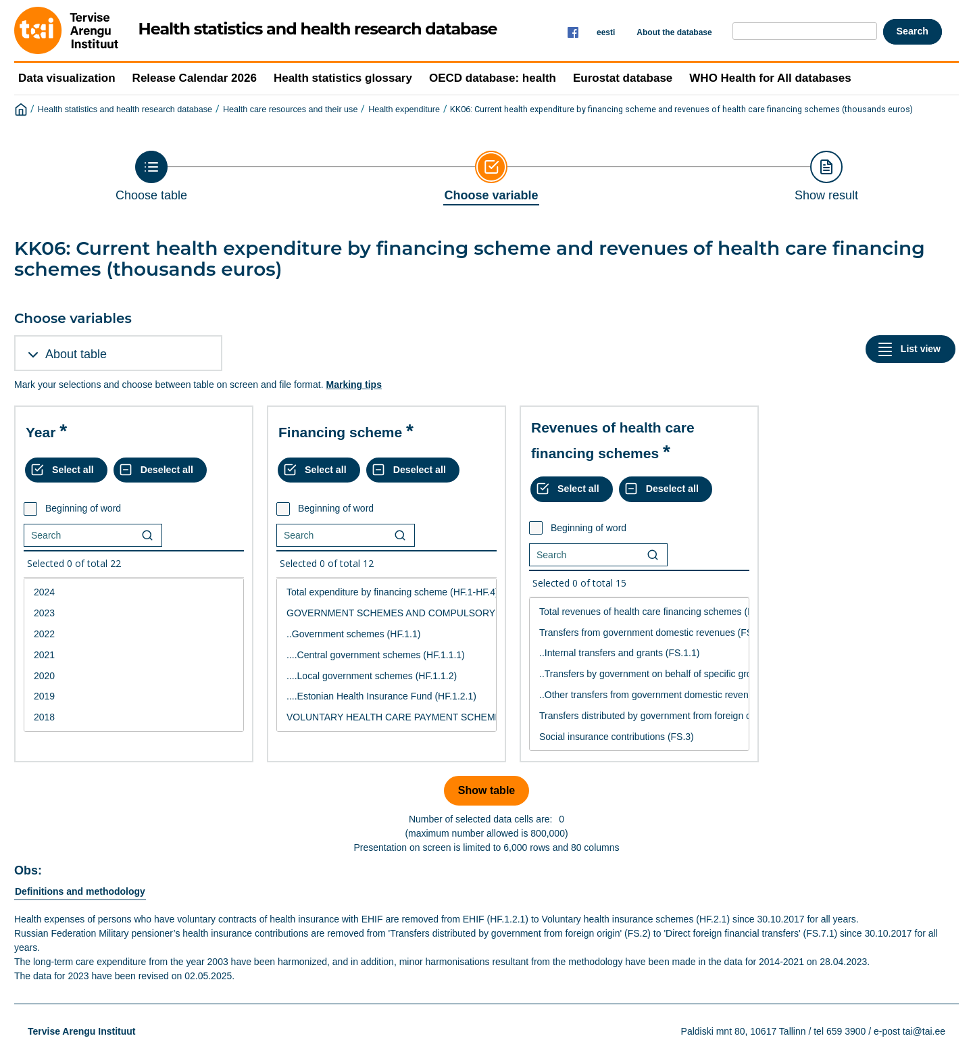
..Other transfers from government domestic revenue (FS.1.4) (639, 695)
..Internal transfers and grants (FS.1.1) (639, 653)
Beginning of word (83, 508)
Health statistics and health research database (125, 109)
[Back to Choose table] (151, 176)
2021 (134, 655)
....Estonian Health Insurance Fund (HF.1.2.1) (386, 696)
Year (40, 432)
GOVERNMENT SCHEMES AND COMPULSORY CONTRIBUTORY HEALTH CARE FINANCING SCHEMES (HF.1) (386, 613)
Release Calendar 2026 (194, 78)
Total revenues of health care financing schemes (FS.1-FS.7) (639, 611)
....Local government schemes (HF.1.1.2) (386, 676)
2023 (134, 613)
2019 (134, 696)
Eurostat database (622, 78)
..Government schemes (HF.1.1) (386, 634)
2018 (134, 717)
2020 (134, 676)
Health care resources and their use (290, 109)
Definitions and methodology (80, 891)
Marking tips (353, 384)
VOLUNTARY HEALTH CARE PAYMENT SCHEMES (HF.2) (386, 717)
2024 (134, 592)
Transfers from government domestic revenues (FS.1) (639, 632)
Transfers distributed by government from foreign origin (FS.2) (639, 716)
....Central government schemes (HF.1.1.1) (386, 655)
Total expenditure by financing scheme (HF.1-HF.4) (386, 592)
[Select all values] (66, 470)
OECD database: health (492, 78)
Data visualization (67, 78)
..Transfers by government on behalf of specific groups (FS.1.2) (639, 674)
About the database (674, 32)
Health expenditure (404, 109)
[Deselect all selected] (160, 470)
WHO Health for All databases (770, 78)
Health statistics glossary (343, 78)
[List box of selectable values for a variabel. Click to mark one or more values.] (134, 655)
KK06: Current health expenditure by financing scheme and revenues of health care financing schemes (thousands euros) (681, 109)
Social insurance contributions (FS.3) (639, 736)
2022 (134, 634)
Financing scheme (340, 432)
